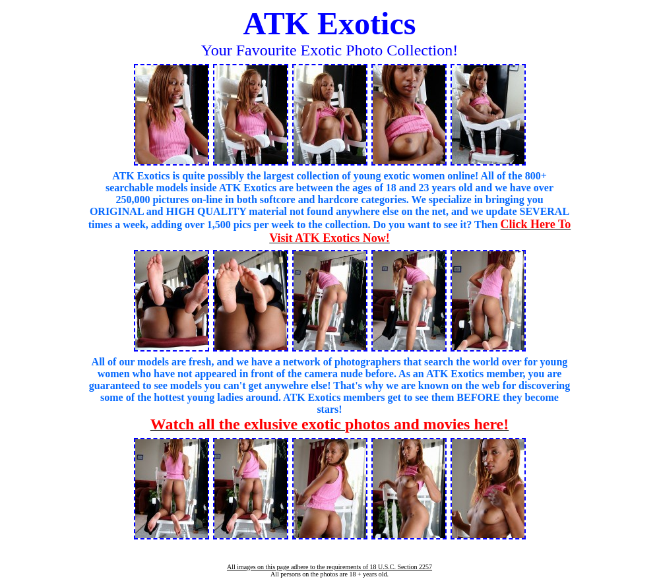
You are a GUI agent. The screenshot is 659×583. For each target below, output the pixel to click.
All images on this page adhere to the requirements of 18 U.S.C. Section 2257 (329, 566)
